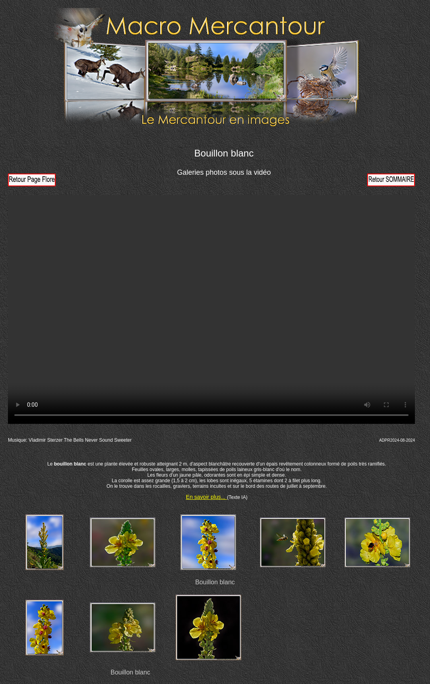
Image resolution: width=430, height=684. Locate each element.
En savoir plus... (206, 497)
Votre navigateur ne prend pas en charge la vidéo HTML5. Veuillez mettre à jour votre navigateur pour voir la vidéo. (211, 309)
